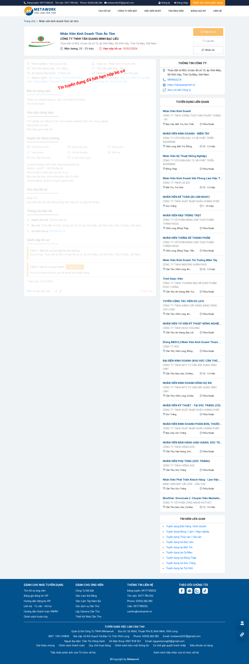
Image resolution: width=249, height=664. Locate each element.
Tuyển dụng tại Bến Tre (179, 547)
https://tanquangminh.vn (181, 84)
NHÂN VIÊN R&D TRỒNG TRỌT (182, 215)
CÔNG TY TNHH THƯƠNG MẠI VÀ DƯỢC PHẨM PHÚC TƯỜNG (190, 285)
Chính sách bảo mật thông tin (132, 645)
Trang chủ (29, 21)
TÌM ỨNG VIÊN (176, 11)
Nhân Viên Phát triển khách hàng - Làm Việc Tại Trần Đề (192, 479)
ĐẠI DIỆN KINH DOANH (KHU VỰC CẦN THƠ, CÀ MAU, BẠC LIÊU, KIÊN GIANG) (192, 360)
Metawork (133, 659)
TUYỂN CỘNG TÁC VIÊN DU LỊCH (183, 301)
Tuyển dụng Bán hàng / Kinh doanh (186, 526)
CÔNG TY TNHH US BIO (176, 182)
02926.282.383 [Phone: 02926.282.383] (150, 636)
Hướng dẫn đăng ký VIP (37, 601)
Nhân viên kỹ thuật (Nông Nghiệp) (185, 156)
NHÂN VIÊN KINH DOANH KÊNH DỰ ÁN (187, 383)
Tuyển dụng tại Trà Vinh (179, 568)
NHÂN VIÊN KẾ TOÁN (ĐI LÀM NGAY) (186, 196)
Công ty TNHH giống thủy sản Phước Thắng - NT (192, 117)
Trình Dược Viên (173, 278)
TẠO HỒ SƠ (104, 11)
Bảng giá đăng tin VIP (36, 595)
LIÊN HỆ (217, 11)
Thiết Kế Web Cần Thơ (88, 616)
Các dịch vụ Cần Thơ (87, 606)
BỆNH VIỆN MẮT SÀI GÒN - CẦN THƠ (184, 484)
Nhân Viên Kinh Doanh (177, 111)
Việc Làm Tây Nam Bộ (88, 601)
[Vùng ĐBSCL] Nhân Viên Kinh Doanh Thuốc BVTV (192, 342)
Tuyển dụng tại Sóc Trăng (180, 563)
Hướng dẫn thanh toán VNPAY (41, 611)
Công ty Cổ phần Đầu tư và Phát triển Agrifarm (188, 140)
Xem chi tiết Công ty (179, 90)
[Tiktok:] (205, 591)
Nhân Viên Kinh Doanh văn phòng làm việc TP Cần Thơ (192, 178)
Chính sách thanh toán (72, 645)
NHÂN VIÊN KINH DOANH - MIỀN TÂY (186, 133)
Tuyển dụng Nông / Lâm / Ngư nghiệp (187, 531)
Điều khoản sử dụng (201, 645)
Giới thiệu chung (45, 645)
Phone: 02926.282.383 (139, 601)
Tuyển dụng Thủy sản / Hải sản (183, 537)
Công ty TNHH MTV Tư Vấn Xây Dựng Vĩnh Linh (190, 367)
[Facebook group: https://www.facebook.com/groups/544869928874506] (189, 591)
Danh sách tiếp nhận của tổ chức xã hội (176, 652)
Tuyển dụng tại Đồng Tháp (181, 557)
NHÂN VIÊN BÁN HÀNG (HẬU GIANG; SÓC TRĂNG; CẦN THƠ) (192, 442)
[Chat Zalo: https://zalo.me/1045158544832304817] (197, 591)
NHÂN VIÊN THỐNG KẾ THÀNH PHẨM (186, 237)
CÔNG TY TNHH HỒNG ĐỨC (179, 447)
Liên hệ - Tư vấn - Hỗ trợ (38, 606)
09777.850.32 (47, 2)
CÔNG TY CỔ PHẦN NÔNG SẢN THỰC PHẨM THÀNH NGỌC (188, 221)
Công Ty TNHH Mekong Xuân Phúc (185, 264)
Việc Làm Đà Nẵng (86, 595)
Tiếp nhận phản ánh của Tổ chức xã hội (73, 652)
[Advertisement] (90, 324)
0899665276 (174, 79)
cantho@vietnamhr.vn (139, 611)
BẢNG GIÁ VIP (198, 11)
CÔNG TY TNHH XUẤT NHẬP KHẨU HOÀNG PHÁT (191, 201)
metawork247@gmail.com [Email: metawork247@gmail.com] (185, 636)
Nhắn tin (208, 50)
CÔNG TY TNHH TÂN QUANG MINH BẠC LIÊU (89, 38)
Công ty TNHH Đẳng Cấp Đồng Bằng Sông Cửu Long (190, 307)
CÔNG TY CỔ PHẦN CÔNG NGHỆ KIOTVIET (187, 502)
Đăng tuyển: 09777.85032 (141, 590)
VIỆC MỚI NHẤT (152, 11)
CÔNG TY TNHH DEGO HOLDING (181, 328)
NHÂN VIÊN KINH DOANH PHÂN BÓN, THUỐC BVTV (192, 424)
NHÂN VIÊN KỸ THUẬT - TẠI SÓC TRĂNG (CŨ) (192, 405)
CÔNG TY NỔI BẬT (127, 11)
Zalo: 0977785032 (137, 606)
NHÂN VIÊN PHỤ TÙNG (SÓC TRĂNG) (186, 461)
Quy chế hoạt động (100, 645)
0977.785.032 (72, 2)
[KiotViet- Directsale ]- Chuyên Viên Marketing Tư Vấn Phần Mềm (192, 498)
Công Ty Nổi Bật (85, 590)
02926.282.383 (95, 2)
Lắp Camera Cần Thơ (88, 611)
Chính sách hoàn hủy (36, 616)
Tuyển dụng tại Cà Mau (179, 552)
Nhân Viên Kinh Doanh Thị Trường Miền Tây (190, 260)
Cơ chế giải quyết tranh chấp (169, 645)
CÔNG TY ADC (171, 346)
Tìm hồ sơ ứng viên (35, 590)
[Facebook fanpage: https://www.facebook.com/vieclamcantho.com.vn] (182, 591)
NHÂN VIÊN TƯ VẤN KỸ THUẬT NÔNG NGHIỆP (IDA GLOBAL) (192, 323)
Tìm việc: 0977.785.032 (140, 595)
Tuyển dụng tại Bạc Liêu (179, 542)
